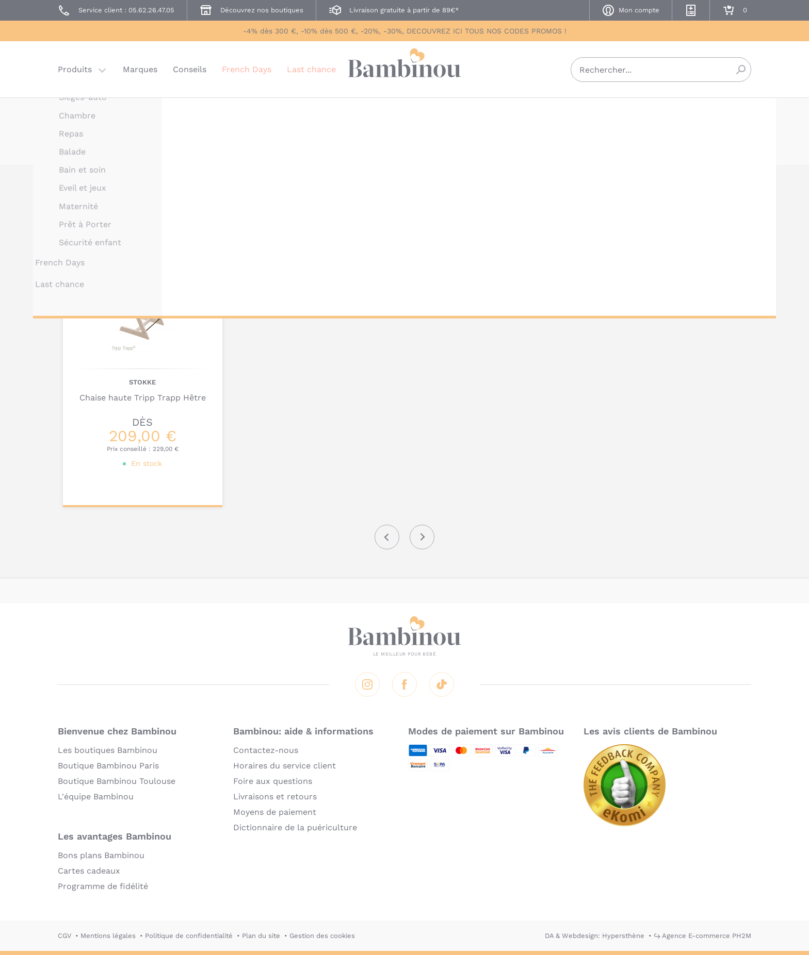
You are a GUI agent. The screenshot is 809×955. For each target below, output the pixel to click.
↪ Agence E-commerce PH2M (702, 936)
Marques (140, 69)
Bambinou (404, 68)
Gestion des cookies (322, 936)
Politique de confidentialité (189, 936)
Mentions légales (108, 936)
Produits (75, 69)
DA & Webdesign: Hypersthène (594, 936)
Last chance (311, 69)
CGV (64, 936)
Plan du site (261, 936)
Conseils (189, 69)
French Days (246, 69)
